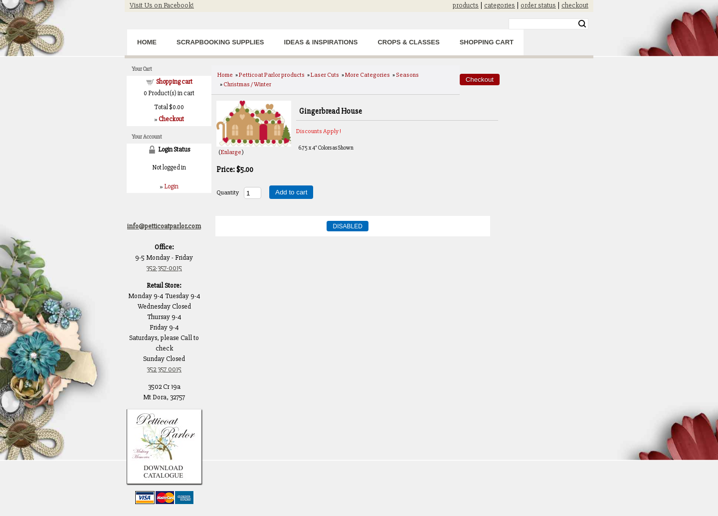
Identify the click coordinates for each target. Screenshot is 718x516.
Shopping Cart (487, 42)
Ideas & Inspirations (321, 42)
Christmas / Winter (247, 84)
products (466, 5)
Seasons (407, 75)
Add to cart (291, 192)
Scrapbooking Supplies (220, 42)
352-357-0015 (164, 268)
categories (499, 5)
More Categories (367, 75)
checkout (574, 5)
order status (538, 5)
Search (582, 23)
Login (171, 186)
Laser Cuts (325, 75)
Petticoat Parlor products (272, 75)
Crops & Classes (408, 42)
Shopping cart (174, 82)
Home (147, 42)
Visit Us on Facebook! (162, 5)
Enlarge (231, 152)
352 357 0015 (164, 369)
